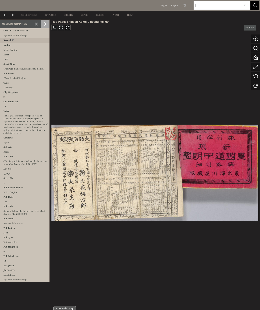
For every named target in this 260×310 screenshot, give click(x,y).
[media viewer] (155, 172)
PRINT (115, 15)
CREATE (68, 15)
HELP (130, 15)
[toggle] (13, 40)
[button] (254, 5)
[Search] (218, 5)
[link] (244, 5)
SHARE (84, 15)
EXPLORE (50, 15)
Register (174, 5)
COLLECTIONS (29, 15)
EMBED (100, 15)
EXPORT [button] (249, 27)
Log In (164, 5)
